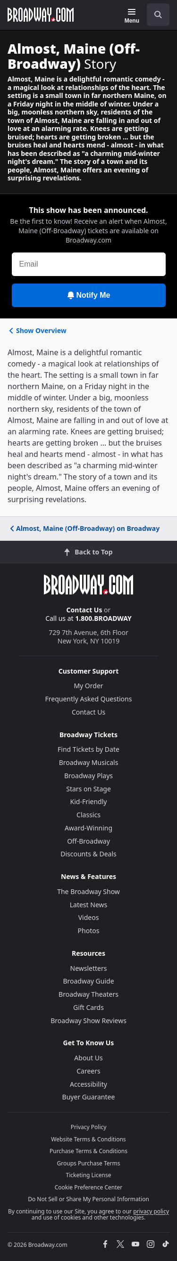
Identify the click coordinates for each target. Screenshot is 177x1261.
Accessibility (88, 1084)
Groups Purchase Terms (88, 1163)
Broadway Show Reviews (88, 1020)
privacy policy (151, 1211)
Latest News (89, 904)
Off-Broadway (88, 841)
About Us (88, 1057)
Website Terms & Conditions (88, 1139)
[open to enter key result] (158, 14)
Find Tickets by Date (88, 749)
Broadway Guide (88, 980)
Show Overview (37, 330)
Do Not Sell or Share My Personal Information (88, 1199)
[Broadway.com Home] (41, 15)
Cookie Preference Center (89, 1187)
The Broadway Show (88, 891)
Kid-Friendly (88, 801)
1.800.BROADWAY (103, 618)
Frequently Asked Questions (88, 698)
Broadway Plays (88, 775)
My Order (88, 685)
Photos (89, 930)
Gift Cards (88, 1007)
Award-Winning (88, 827)
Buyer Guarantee (88, 1096)
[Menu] (132, 16)
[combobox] (154, 14)
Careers (88, 1070)
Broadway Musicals (88, 762)
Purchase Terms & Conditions (88, 1151)
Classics (88, 814)
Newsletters (88, 968)
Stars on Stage (88, 788)
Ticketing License (88, 1175)
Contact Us (84, 609)
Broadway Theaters (88, 994)
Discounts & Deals (88, 853)
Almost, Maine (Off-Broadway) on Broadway (84, 528)
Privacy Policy (89, 1127)
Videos (88, 917)
